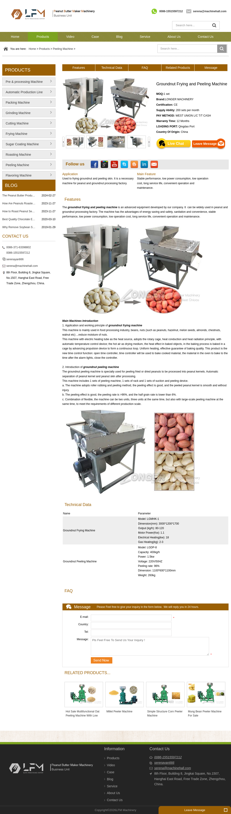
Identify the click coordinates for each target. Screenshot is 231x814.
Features (78, 67)
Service (145, 36)
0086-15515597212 (171, 11)
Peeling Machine (63, 48)
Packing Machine (18, 102)
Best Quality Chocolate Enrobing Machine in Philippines (19, 219)
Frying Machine (16, 134)
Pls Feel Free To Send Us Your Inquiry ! (150, 646)
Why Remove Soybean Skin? (19, 227)
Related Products (178, 67)
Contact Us (205, 36)
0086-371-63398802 (18, 247)
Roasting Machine (18, 154)
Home (15, 36)
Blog (119, 36)
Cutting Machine (17, 123)
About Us (174, 36)
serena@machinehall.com (209, 11)
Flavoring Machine (18, 175)
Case (95, 36)
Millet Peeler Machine (119, 711)
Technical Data (111, 67)
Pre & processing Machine (24, 82)
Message (211, 67)
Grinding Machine (18, 113)
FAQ (145, 67)
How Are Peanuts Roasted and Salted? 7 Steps (19, 203)
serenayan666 (15, 259)
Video (70, 36)
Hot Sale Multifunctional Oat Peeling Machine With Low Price (82, 715)
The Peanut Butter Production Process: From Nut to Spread (19, 195)
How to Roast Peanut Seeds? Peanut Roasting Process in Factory (19, 211)
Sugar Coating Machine (22, 144)
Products (42, 36)
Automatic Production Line (24, 92)
